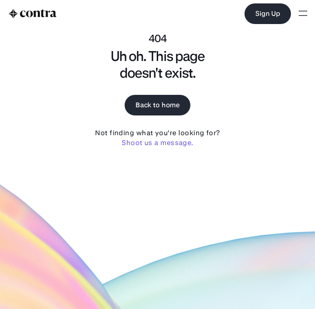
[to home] (32, 13)
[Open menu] (303, 14)
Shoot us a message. (157, 142)
